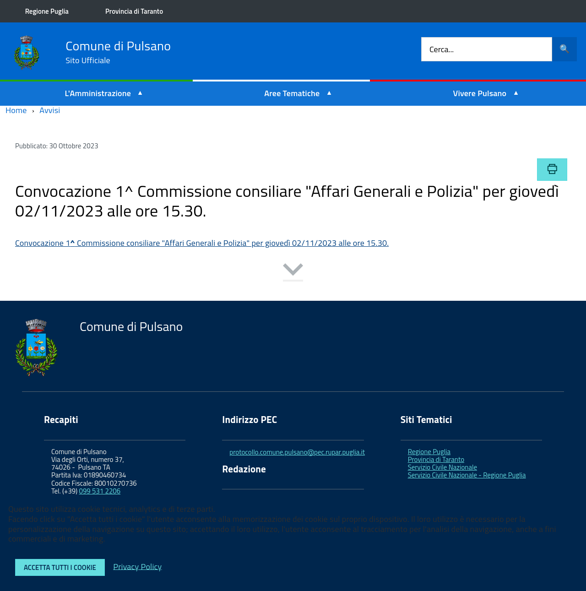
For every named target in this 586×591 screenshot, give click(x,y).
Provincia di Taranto (136, 11)
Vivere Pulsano (480, 93)
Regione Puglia (49, 11)
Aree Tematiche (292, 93)
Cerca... (441, 49)
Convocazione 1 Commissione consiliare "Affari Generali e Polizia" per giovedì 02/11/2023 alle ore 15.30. (202, 243)
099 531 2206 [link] (100, 491)
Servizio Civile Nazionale (442, 467)
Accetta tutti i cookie (60, 567)
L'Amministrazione (98, 93)
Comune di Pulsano (118, 52)
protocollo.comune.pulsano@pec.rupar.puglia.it (297, 452)
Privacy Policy (137, 566)
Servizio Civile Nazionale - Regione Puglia (467, 475)
